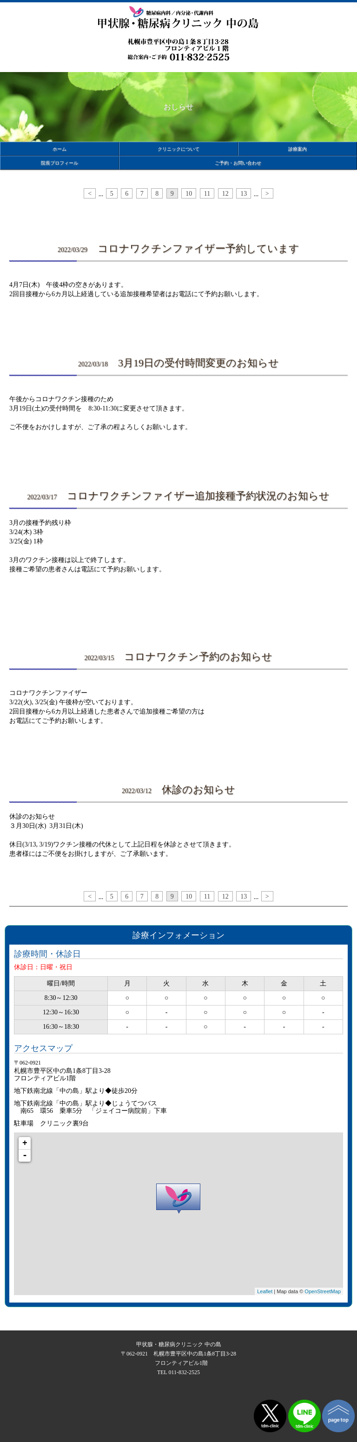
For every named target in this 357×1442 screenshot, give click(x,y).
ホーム (59, 149)
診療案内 (297, 149)
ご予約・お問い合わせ (238, 162)
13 (243, 193)
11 (207, 193)
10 (188, 193)
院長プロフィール (59, 162)
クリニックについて (178, 149)
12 (225, 193)
